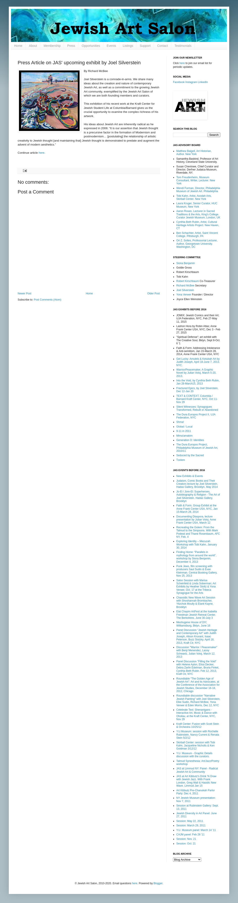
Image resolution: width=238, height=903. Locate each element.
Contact (162, 45)
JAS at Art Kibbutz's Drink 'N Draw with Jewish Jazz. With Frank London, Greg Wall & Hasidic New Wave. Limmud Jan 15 (196, 781)
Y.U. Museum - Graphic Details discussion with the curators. (194, 755)
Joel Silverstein (185, 290)
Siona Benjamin (185, 263)
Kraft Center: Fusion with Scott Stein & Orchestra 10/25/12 (197, 725)
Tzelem (180, 460)
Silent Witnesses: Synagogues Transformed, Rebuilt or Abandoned (197, 408)
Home (18, 45)
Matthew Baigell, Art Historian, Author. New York (194, 153)
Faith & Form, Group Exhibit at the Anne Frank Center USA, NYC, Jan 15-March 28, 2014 (197, 508)
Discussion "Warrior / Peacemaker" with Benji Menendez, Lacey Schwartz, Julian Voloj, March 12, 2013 (196, 652)
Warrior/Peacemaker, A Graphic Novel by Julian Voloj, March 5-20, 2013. (196, 373)
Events (111, 45)
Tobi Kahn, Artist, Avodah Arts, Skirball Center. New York (194, 197)
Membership (52, 45)
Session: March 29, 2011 (191, 825)
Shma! (180, 422)
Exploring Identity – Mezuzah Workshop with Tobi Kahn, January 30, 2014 (196, 544)
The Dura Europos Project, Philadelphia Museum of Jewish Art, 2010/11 (197, 447)
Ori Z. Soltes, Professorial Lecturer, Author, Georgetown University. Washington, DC (197, 243)
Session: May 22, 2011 (189, 821)
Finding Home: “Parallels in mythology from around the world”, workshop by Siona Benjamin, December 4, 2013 (196, 557)
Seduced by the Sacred (190, 455)
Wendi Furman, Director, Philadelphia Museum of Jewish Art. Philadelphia (198, 190)
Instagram (191, 82)
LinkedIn (203, 82)
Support (145, 45)
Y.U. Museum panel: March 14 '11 (196, 830)
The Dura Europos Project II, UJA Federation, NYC (195, 416)
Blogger (158, 883)
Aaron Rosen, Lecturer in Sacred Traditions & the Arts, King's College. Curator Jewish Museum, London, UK (198, 214)
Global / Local (184, 426)
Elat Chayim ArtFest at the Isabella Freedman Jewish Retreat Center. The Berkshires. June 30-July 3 (196, 614)
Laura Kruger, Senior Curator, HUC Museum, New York (196, 205)
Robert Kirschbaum (187, 281)
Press (71, 45)
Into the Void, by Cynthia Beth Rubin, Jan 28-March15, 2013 (197, 382)
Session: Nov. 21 (186, 839)
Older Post (153, 293)
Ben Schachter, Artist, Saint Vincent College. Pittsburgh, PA (197, 234)
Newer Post (24, 293)
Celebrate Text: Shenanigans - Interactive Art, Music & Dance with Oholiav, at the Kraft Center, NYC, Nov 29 (196, 714)
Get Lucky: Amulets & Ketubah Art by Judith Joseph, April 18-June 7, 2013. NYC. (198, 362)
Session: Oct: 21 (186, 843)
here (182, 63)
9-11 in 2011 (183, 431)
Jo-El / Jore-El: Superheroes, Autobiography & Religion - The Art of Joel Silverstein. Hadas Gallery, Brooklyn (198, 496)
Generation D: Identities (190, 440)
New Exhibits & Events (189, 476)
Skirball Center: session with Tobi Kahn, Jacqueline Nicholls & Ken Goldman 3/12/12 (195, 745)
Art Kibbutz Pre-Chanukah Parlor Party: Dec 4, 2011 (195, 792)
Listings (128, 45)
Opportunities (91, 45)
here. (42, 152)
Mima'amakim (184, 435)
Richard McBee (185, 285)
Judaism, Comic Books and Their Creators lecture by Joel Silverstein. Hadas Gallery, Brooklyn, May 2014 (197, 484)
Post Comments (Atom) (47, 299)
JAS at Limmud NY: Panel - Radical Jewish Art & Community (197, 770)
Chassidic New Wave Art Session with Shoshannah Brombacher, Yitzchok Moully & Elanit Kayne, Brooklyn (195, 602)
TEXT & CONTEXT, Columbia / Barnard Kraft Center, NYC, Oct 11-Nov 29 (197, 399)
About (33, 45)
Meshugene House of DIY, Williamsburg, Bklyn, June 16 (193, 624)
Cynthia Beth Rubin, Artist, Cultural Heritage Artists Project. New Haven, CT (197, 225)
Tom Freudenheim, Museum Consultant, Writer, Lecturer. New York (195, 180)
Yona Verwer (183, 294)
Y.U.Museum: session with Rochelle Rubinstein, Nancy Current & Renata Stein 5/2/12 (197, 734)
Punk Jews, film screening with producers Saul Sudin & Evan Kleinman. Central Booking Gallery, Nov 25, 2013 (196, 571)
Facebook (179, 82)
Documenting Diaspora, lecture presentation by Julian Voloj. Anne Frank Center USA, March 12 (196, 519)
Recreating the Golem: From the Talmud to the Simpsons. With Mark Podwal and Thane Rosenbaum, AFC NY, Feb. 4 (198, 532)
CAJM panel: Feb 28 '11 (190, 834)
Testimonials (183, 45)
